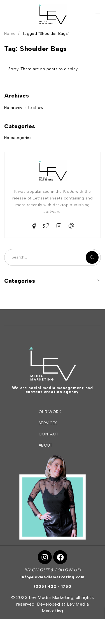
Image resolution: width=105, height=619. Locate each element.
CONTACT (49, 434)
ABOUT (46, 445)
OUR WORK (50, 412)
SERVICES (48, 423)
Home (10, 33)
